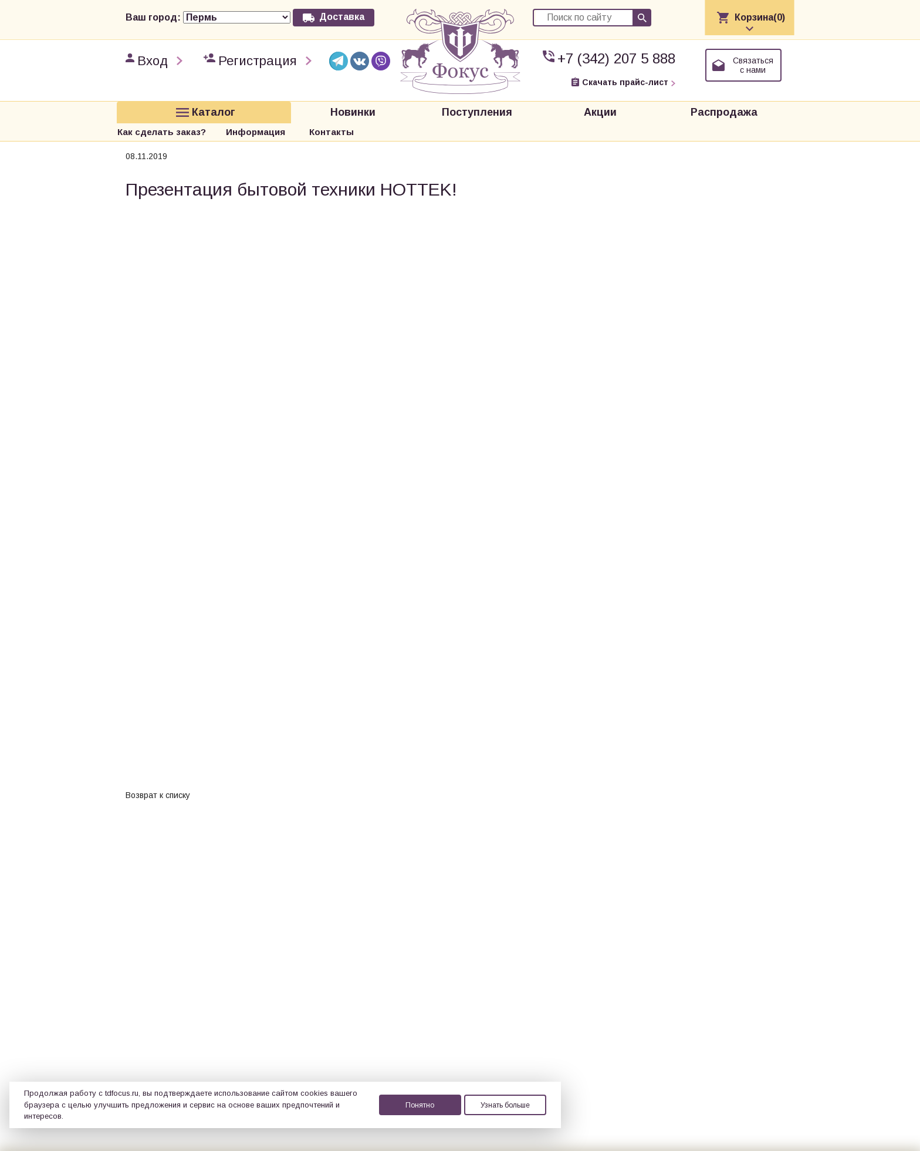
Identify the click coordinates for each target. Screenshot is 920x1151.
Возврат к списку (158, 773)
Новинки (245, 110)
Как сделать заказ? (590, 110)
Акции (417, 110)
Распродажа (502, 110)
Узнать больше (505, 1105)
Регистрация (257, 60)
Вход (152, 60)
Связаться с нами (753, 65)
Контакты (760, 110)
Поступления (331, 110)
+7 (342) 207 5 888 (616, 58)
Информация (685, 110)
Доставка (341, 17)
